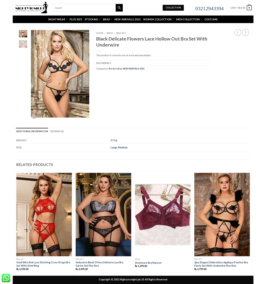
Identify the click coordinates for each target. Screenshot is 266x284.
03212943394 (209, 8)
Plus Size (76, 19)
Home (100, 33)
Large (114, 147)
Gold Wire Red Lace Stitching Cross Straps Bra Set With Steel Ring (43, 264)
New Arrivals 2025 (128, 19)
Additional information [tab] (32, 131)
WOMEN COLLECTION (158, 19)
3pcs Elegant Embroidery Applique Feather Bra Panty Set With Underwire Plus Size (221, 264)
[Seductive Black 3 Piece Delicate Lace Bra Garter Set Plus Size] (103, 214)
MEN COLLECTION (189, 19)
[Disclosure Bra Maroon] (163, 214)
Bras (107, 19)
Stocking (93, 19)
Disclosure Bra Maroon (148, 262)
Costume (211, 19)
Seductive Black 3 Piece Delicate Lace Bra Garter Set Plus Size (99, 264)
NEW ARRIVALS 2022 (133, 68)
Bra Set (121, 33)
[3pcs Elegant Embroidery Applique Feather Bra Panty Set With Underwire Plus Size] (222, 214)
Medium (123, 147)
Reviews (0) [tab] (57, 131)
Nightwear (57, 19)
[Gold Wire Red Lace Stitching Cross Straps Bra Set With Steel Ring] (44, 214)
